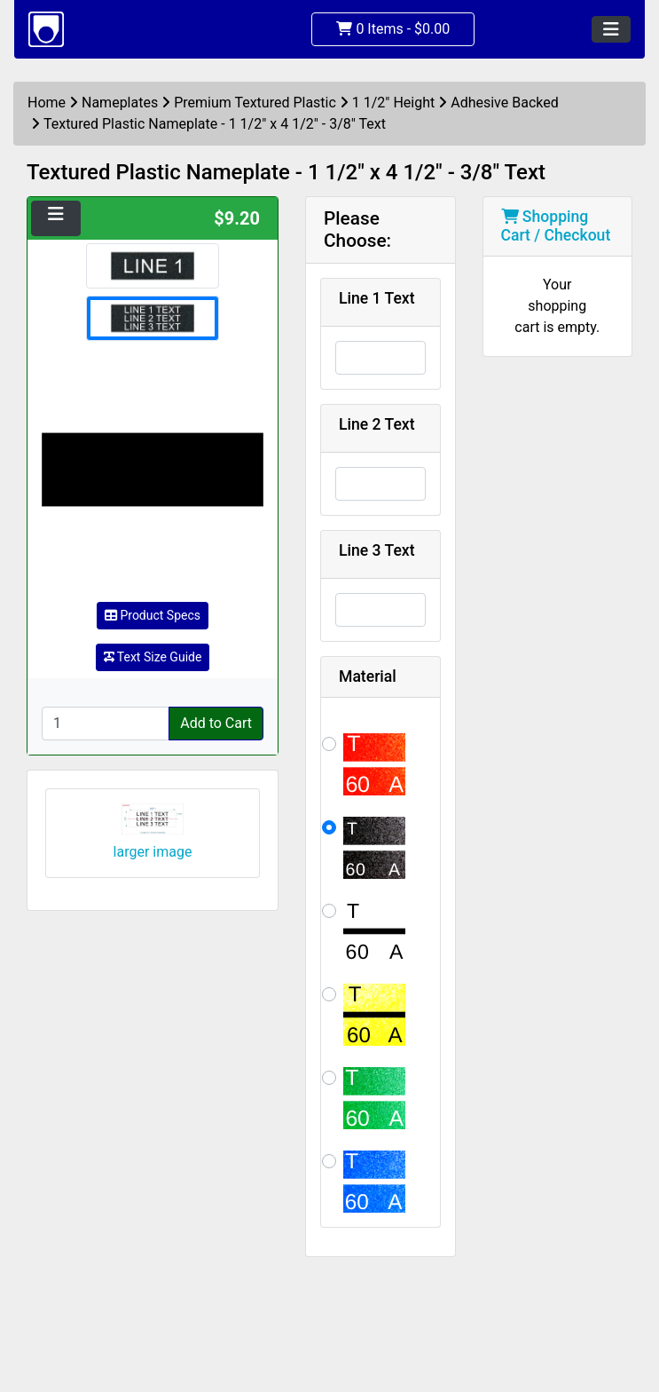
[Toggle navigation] (611, 29)
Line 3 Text (377, 550)
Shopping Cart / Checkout (556, 226)
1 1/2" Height (393, 102)
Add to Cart (216, 723)
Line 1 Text (377, 298)
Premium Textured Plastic (255, 102)
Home (46, 102)
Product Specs (152, 615)
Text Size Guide (153, 657)
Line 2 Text (377, 424)
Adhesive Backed (505, 102)
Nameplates (120, 102)
